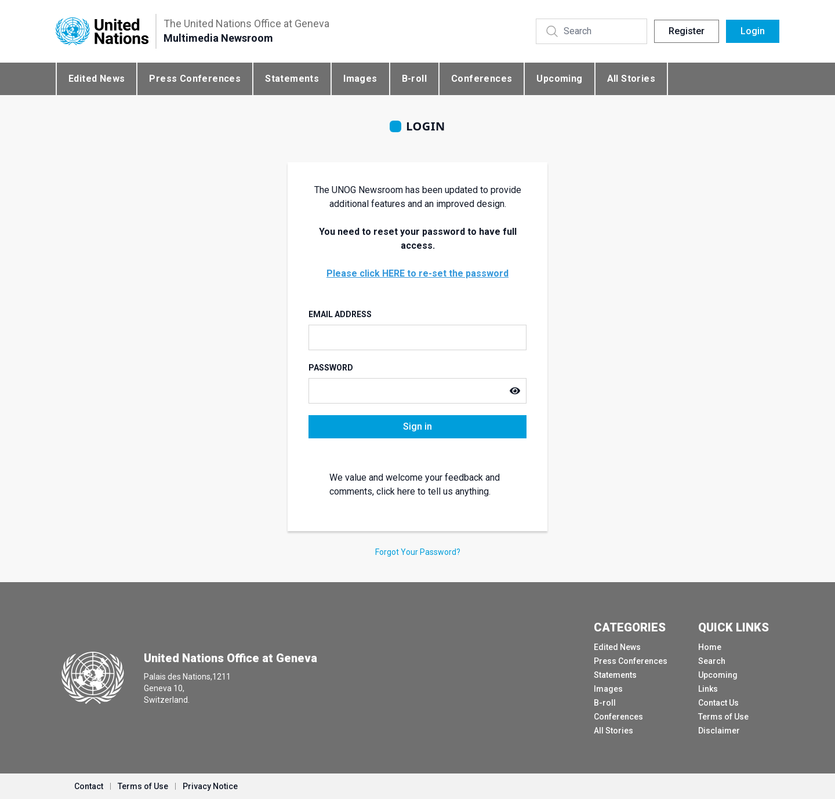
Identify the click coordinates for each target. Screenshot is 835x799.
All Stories (631, 78)
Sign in (417, 426)
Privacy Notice (210, 786)
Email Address (340, 314)
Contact (88, 786)
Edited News (96, 78)
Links (708, 688)
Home (709, 647)
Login (752, 31)
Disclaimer (719, 730)
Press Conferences (195, 78)
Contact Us (718, 702)
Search (711, 661)
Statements (292, 78)
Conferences (481, 78)
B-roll (414, 78)
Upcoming (559, 78)
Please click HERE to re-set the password (417, 273)
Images (360, 78)
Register (687, 31)
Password (330, 367)
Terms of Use (723, 716)
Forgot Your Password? (417, 552)
